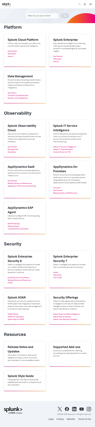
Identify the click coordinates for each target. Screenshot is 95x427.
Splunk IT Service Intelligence (64, 147)
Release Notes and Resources (19, 280)
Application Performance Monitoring (22, 186)
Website (71, 419)
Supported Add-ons (66, 347)
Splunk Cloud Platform (23, 40)
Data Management (20, 76)
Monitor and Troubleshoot (18, 98)
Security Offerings (65, 297)
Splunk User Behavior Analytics (65, 319)
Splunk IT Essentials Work (63, 149)
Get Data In (12, 93)
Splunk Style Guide (21, 376)
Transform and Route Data (18, 96)
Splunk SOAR (17, 297)
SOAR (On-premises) (16, 317)
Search (10, 56)
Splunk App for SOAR (16, 319)
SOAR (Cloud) (13, 314)
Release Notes (13, 226)
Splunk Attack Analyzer (62, 317)
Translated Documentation (18, 229)
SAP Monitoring (14, 224)
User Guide (57, 278)
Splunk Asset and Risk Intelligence (66, 314)
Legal (51, 419)
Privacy (60, 419)
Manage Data (13, 149)
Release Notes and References (20, 183)
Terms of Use (84, 419)
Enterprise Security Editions (18, 278)
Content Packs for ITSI (62, 152)
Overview (56, 188)
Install (10, 283)
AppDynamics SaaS (21, 167)
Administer (12, 54)
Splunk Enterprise (65, 40)
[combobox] (47, 16)
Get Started (12, 51)
